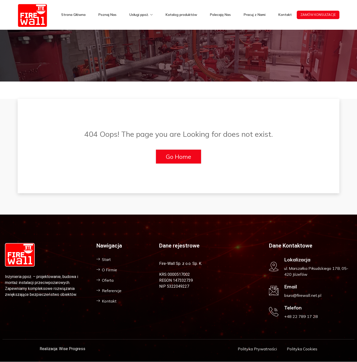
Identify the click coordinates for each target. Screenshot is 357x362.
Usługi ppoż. (139, 15)
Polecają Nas (220, 15)
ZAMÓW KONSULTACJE (318, 15)
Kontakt (285, 15)
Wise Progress (72, 348)
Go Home (178, 156)
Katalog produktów (181, 15)
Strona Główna (73, 15)
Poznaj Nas (107, 15)
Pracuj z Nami (255, 15)
